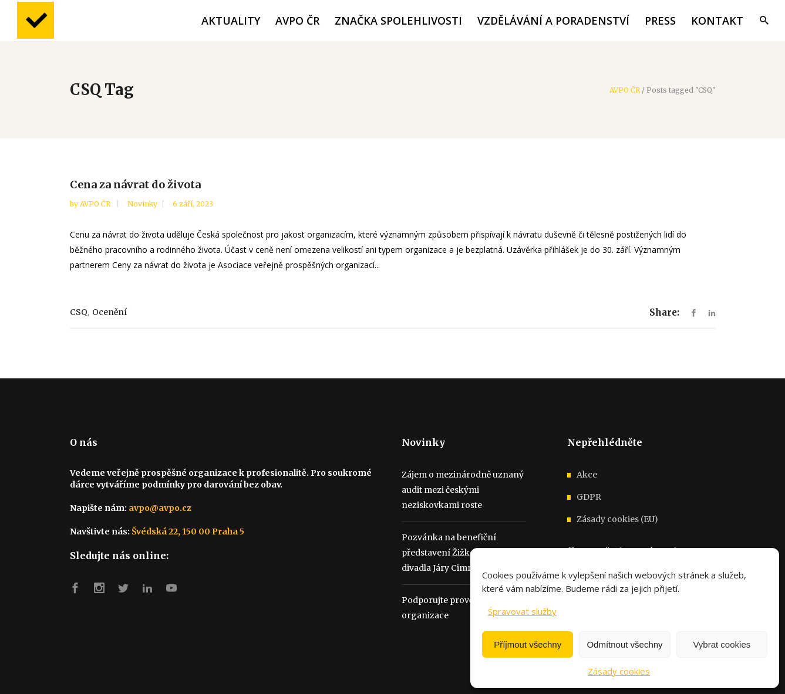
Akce (587, 474)
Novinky (142, 203)
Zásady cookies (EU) (617, 519)
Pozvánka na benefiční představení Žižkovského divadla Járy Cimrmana (453, 552)
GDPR (589, 497)
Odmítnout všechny (624, 644)
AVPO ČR (624, 90)
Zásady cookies (619, 671)
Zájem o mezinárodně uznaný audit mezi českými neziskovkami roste (463, 489)
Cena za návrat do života (135, 184)
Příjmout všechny (527, 644)
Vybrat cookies (721, 644)
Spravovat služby (522, 611)
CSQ (78, 312)
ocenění (109, 312)
